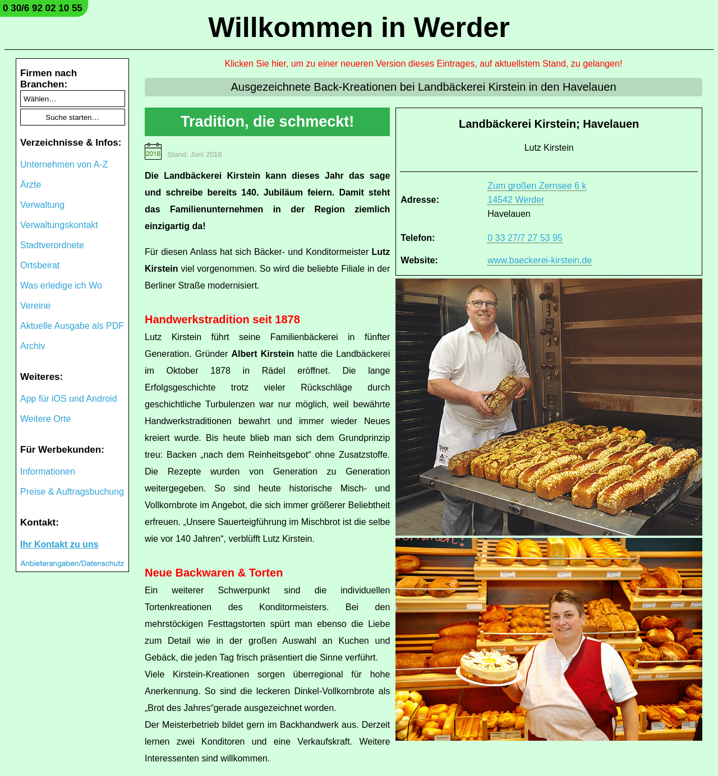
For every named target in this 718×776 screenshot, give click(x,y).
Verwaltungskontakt (59, 225)
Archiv (32, 346)
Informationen (47, 471)
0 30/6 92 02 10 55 (42, 8)
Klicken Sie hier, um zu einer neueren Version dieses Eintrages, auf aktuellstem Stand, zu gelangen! (424, 63)
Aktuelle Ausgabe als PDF (72, 326)
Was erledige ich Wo (61, 285)
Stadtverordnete (52, 245)
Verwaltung (42, 205)
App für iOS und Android (68, 398)
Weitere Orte (45, 419)
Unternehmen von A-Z (64, 164)
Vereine (35, 305)
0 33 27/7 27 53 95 (524, 238)
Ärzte (30, 184)
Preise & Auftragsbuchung (72, 491)
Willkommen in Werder (359, 27)
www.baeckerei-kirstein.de (539, 260)
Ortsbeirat (39, 265)
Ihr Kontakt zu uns (59, 544)
